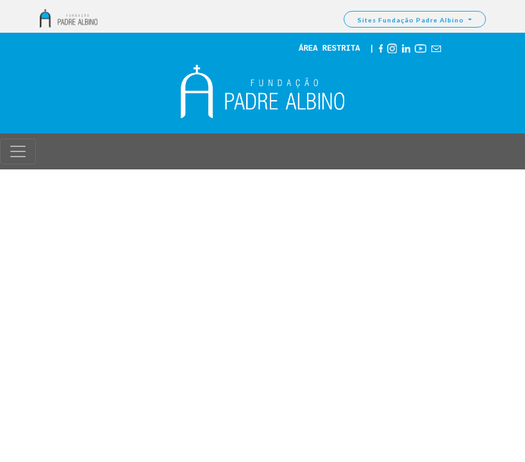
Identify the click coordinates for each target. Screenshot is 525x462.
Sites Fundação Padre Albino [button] (412, 20)
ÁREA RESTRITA (329, 48)
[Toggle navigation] (18, 151)
